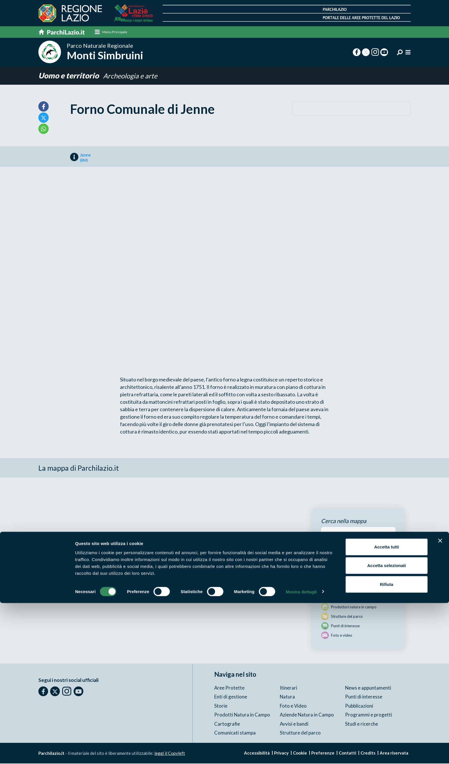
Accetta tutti (386, 707)
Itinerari (288, 688)
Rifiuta (386, 745)
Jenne (85, 158)
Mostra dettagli (301, 752)
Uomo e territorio (69, 75)
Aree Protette (229, 688)
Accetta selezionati (386, 726)
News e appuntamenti (368, 688)
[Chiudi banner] (440, 702)
